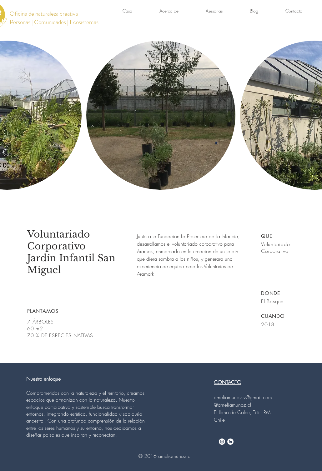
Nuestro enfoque (43, 378)
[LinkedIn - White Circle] (230, 441)
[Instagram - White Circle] (222, 441)
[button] (160, 115)
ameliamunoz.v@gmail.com (243, 397)
